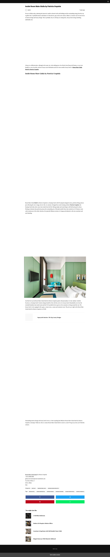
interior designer (59, 491)
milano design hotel (70, 491)
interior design (50, 491)
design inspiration (41, 491)
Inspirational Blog (42, 488)
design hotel (32, 491)
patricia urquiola (80, 491)
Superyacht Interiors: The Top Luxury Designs (49, 317)
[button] (108, 1)
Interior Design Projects (53, 488)
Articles (33, 488)
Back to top (55, 548)
